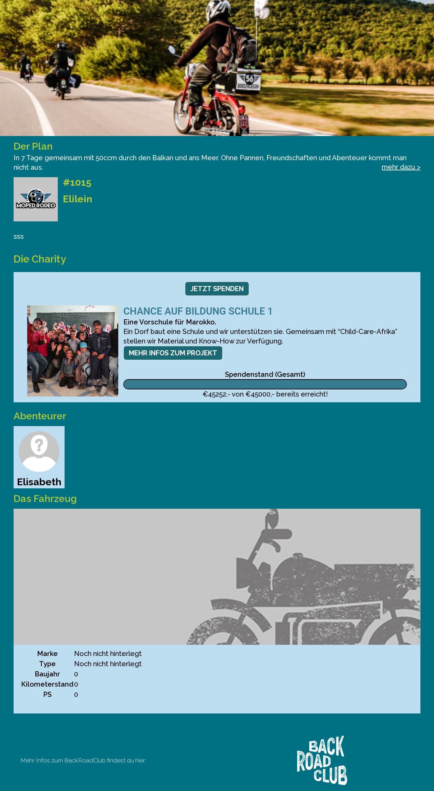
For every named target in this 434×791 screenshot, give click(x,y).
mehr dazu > (401, 167)
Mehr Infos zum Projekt (173, 353)
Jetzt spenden (217, 289)
